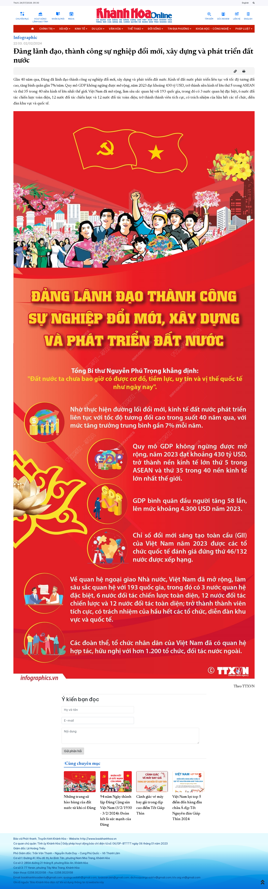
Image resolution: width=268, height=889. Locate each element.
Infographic (25, 38)
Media (71, 19)
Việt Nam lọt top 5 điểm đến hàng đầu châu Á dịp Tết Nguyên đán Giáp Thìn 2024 (187, 808)
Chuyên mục (22, 19)
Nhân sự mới (58, 19)
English (245, 3)
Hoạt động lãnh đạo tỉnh (40, 20)
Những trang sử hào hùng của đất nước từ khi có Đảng (79, 802)
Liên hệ (236, 19)
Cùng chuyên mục (82, 763)
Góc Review (223, 19)
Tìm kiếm (209, 19)
